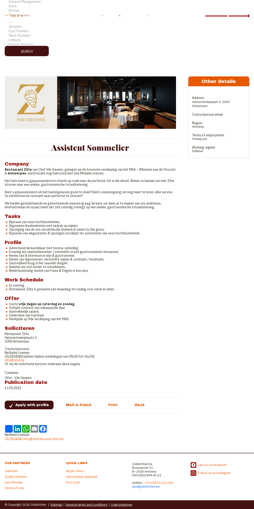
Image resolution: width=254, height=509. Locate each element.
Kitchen (127, 10)
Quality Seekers (16, 477)
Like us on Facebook (212, 465)
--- (127, 22)
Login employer (121, 505)
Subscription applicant (82, 477)
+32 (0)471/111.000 (158, 483)
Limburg (127, 40)
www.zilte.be (54, 439)
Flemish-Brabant (127, 44)
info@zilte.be (15, 360)
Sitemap (56, 505)
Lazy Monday (13, 482)
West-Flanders (127, 35)
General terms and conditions (86, 505)
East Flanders (127, 31)
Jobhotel (11, 471)
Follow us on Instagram (214, 473)
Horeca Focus (14, 488)
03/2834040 (14, 439)
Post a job (73, 482)
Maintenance (127, 15)
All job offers (75, 471)
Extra (127, 6)
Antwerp (127, 26)
